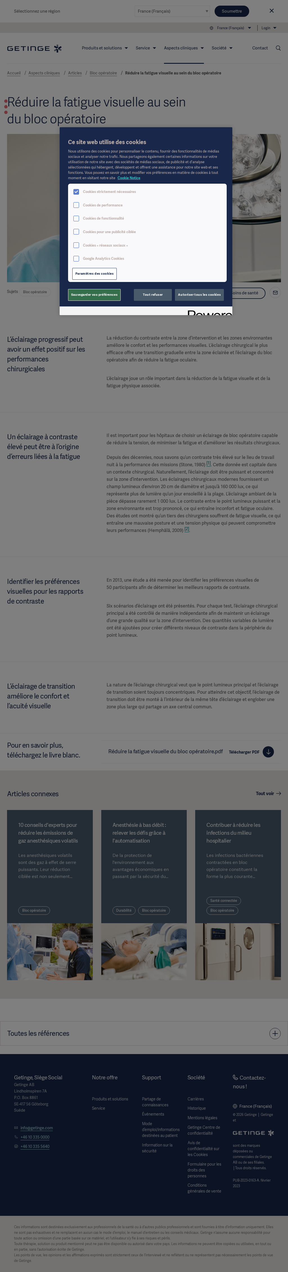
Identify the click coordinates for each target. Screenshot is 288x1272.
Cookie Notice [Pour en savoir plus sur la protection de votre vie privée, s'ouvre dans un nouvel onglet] (129, 178)
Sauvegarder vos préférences (94, 295)
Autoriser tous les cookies (199, 295)
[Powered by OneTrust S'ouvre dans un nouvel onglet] (208, 311)
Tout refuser (153, 295)
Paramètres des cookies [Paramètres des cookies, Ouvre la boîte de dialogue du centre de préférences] (94, 274)
